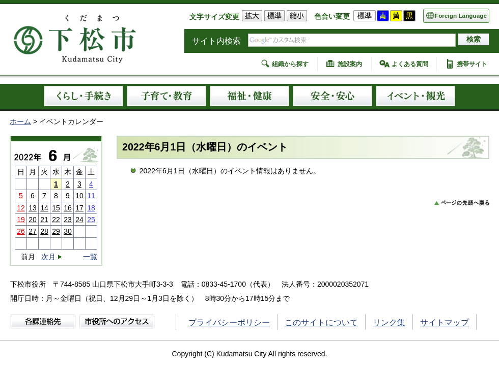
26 (21, 231)
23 (68, 220)
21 (44, 220)
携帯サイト (472, 64)
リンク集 (389, 322)
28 (44, 231)
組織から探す (290, 64)
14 (44, 208)
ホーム (20, 121)
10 (79, 196)
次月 (48, 257)
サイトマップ (444, 322)
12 (21, 208)
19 (21, 220)
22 (56, 220)
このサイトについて (321, 322)
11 (91, 196)
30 (68, 231)
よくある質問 (410, 64)
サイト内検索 (216, 41)
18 (91, 208)
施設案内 (350, 64)
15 (56, 208)
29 (56, 231)
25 (91, 220)
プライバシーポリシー (229, 322)
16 (68, 208)
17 (79, 208)
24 (79, 220)
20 (33, 220)
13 (33, 208)
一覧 (90, 257)
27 (33, 231)
